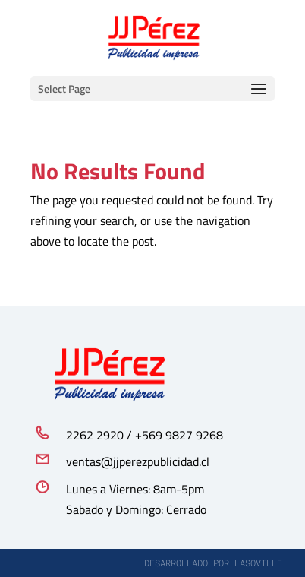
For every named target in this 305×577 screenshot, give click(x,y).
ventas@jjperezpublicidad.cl (137, 461)
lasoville (258, 562)
